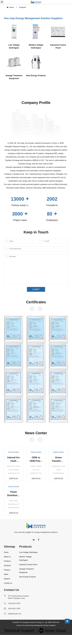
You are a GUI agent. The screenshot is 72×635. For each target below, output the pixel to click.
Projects (7, 570)
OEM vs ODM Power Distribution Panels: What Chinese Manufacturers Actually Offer (36, 459)
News (6, 574)
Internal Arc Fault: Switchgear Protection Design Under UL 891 (13, 459)
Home (11, 7)
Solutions (7, 566)
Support (7, 579)
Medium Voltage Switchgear (36, 46)
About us (7, 557)
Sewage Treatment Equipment (14, 77)
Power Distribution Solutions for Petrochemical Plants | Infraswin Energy (13, 494)
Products (7, 561)
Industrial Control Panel (58, 46)
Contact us (8, 583)
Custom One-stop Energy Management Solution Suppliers (36, 625)
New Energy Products (36, 76)
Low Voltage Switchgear (13, 46)
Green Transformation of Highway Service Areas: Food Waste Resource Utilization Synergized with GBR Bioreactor (58, 459)
